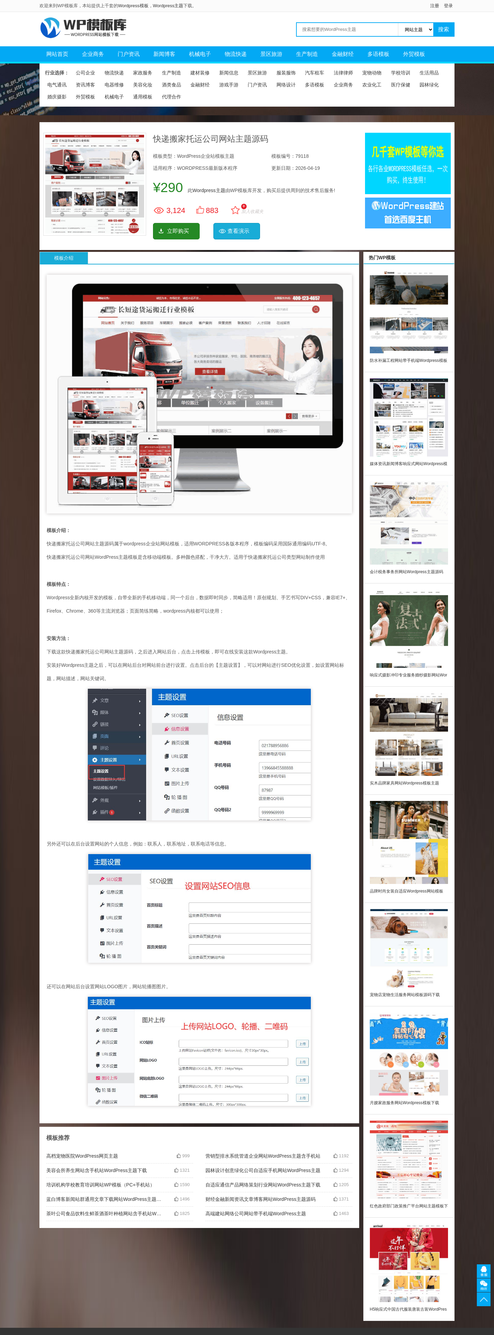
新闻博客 (164, 54)
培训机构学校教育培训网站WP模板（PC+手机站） (100, 1185)
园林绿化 (429, 84)
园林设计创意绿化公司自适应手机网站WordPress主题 (262, 1170)
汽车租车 (314, 72)
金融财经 (343, 54)
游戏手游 (228, 84)
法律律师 (343, 72)
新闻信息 (228, 72)
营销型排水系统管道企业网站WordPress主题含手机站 (262, 1156)
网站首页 (57, 54)
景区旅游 (271, 54)
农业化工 (371, 84)
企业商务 (93, 54)
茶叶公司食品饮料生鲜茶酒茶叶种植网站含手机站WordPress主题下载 (105, 1213)
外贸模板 (414, 54)
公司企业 (85, 72)
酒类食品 (171, 84)
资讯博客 (85, 84)
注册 (434, 5)
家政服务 (142, 72)
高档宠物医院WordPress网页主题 (82, 1156)
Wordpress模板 (133, 5)
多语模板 (378, 54)
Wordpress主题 (168, 5)
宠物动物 (371, 72)
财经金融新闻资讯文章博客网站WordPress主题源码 (260, 1199)
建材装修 (200, 72)
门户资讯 (129, 54)
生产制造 (307, 54)
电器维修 (114, 84)
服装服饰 (286, 72)
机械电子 (200, 54)
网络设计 (286, 84)
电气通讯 (57, 84)
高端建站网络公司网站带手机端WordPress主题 (255, 1213)
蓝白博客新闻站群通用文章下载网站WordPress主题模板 (105, 1199)
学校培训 (400, 72)
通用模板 (142, 96)
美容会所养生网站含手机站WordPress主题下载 (96, 1170)
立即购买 (178, 231)
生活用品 (429, 72)
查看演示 (238, 231)
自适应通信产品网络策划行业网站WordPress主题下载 (262, 1185)
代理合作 (171, 96)
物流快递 (236, 54)
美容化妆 (142, 84)
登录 (448, 5)
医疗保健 (400, 84)
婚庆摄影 (57, 96)
